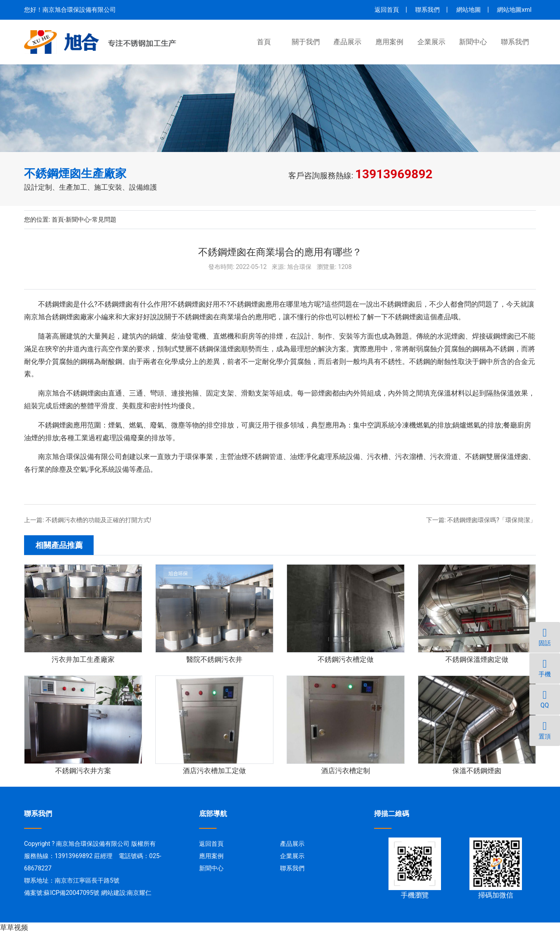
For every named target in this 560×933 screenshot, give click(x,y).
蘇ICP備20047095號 (71, 892)
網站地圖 (468, 9)
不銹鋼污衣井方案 (83, 771)
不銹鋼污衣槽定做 (346, 659)
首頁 (264, 42)
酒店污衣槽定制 (345, 771)
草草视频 (14, 927)
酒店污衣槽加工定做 (214, 771)
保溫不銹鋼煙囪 (476, 771)
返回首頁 (386, 9)
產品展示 (347, 42)
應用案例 (389, 42)
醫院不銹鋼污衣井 (214, 659)
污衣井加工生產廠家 (83, 659)
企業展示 (431, 42)
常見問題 (104, 219)
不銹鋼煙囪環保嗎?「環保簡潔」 (491, 519)
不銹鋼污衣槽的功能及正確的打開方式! (98, 519)
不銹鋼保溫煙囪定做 (476, 659)
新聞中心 (473, 42)
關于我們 (306, 42)
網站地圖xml (514, 9)
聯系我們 (427, 9)
